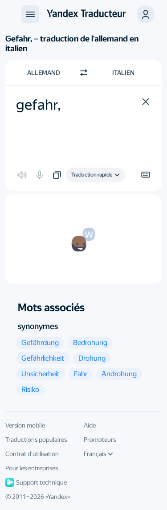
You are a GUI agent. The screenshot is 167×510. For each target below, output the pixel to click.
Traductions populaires (36, 439)
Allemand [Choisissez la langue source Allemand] (43, 72)
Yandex (57, 496)
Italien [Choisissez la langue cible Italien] (123, 72)
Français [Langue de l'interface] (98, 453)
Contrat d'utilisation (32, 453)
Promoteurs (100, 439)
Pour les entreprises (31, 468)
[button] (146, 102)
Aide (90, 425)
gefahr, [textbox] (38, 104)
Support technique (36, 482)
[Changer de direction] (84, 73)
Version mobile (25, 425)
